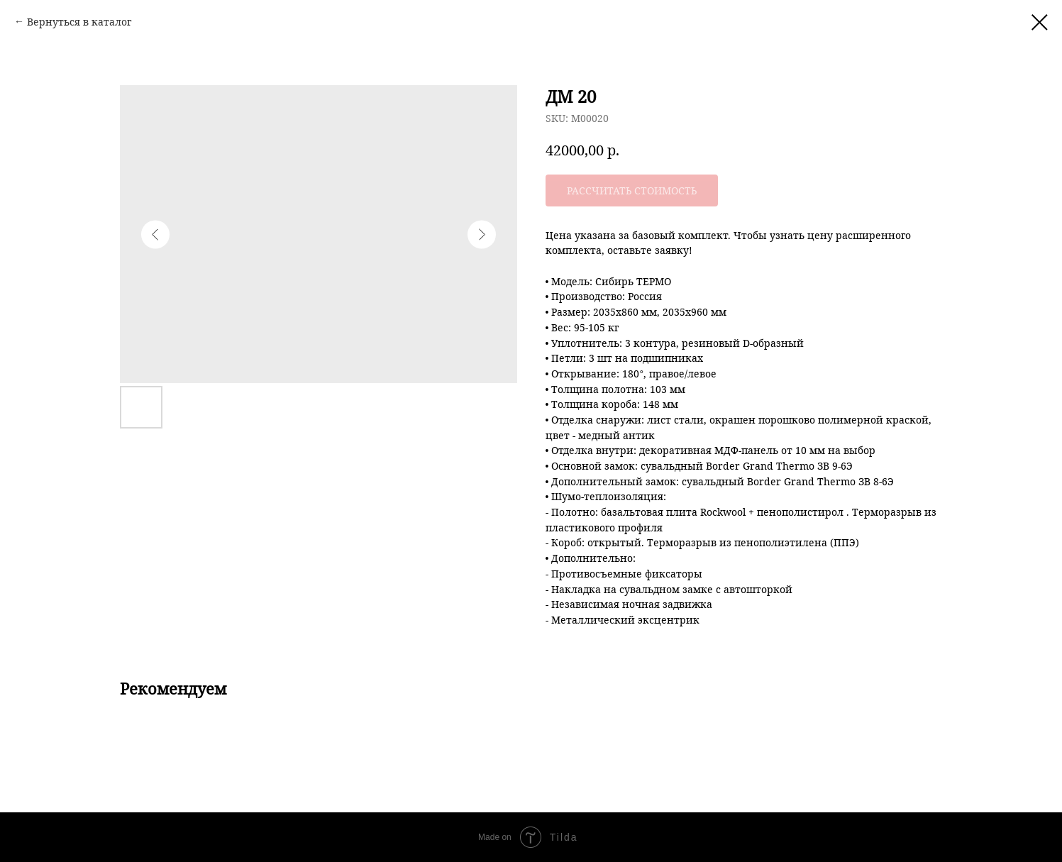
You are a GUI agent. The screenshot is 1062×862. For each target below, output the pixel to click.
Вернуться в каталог (79, 21)
